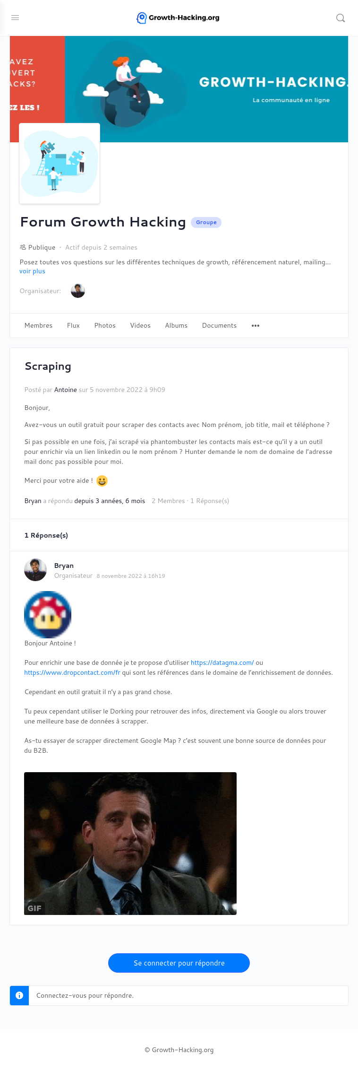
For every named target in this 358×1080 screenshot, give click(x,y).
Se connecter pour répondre (178, 963)
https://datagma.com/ (222, 662)
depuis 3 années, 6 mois (109, 500)
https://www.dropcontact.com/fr (72, 672)
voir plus (32, 271)
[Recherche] (340, 18)
